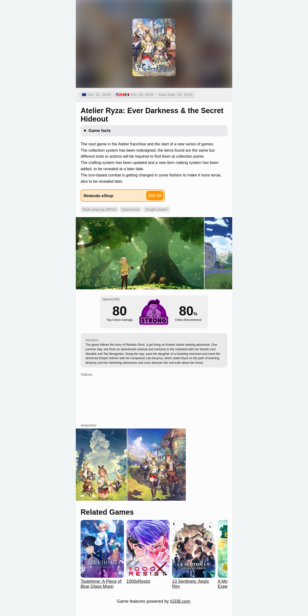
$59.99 (154, 195)
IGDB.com (180, 601)
